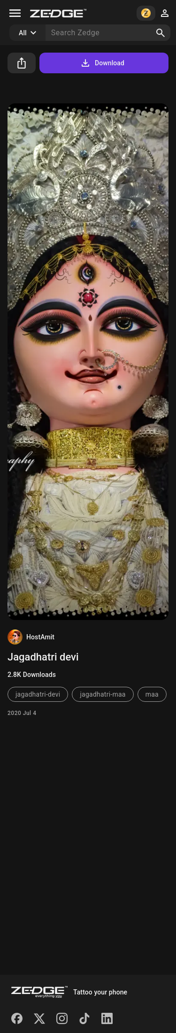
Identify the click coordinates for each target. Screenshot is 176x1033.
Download (102, 63)
